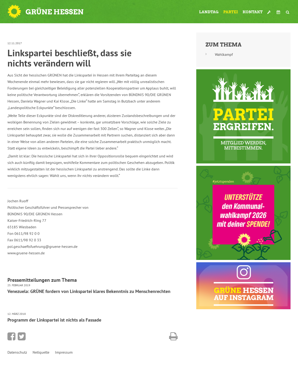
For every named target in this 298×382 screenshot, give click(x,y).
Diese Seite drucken (173, 336)
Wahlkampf (224, 54)
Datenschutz (17, 352)
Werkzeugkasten (269, 12)
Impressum (64, 352)
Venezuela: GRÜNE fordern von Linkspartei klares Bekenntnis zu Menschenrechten (88, 291)
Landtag (209, 12)
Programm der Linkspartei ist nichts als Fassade (54, 320)
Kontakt (253, 12)
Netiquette (41, 352)
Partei (230, 12)
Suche (288, 12)
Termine (279, 12)
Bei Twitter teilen (22, 336)
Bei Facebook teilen (11, 336)
